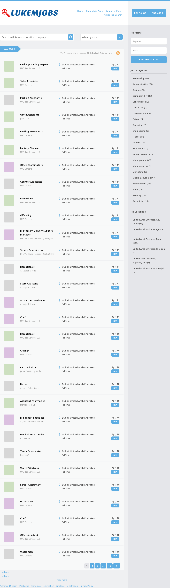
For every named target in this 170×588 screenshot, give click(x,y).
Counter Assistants (31, 181)
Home (80, 10)
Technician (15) (140, 201)
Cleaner (24, 350)
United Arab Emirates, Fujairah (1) (149, 250)
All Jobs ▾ (9, 48)
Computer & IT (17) (142, 95)
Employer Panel (114, 10)
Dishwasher (26, 501)
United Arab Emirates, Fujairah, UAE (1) (144, 260)
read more (5, 572)
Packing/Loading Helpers (34, 64)
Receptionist (27, 198)
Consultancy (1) (140, 107)
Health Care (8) (140, 148)
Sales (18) (137, 189)
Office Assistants (29, 114)
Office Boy (26, 215)
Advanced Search (113, 14)
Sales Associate (29, 81)
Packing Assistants (31, 97)
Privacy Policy (86, 585)
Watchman (26, 551)
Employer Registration (67, 585)
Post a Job (24, 585)
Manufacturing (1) (142, 166)
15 (109, 565)
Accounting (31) (141, 78)
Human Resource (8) (143, 154)
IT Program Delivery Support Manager (36, 232)
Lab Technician (28, 367)
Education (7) (139, 125)
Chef (23, 317)
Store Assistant (29, 283)
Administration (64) (143, 84)
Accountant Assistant (32, 300)
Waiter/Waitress (29, 468)
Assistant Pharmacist (32, 400)
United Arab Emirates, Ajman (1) (148, 231)
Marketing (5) (140, 171)
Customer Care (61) (142, 113)
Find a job (157, 13)
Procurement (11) (142, 183)
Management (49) (142, 160)
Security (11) (139, 195)
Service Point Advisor (32, 250)
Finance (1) (138, 136)
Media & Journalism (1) (144, 177)
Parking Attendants (31, 131)
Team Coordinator (31, 451)
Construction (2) (141, 101)
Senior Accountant (30, 484)
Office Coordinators (31, 164)
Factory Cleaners (29, 148)
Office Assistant (29, 535)
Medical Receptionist (32, 434)
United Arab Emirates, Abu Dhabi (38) (146, 221)
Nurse (23, 384)
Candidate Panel (94, 10)
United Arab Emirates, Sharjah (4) (148, 270)
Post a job (140, 13)
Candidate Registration (42, 585)
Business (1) (139, 90)
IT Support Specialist (32, 417)
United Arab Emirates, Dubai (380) (147, 241)
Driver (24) (138, 119)
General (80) (139, 142)
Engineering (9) (141, 130)
